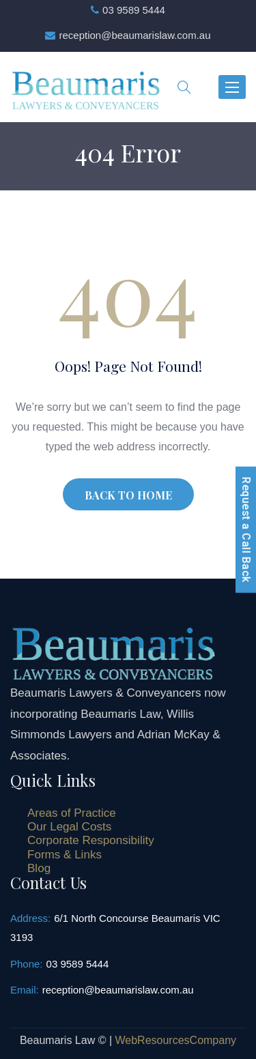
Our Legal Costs (69, 826)
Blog (39, 868)
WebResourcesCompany (176, 1040)
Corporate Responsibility (90, 840)
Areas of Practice (71, 813)
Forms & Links (64, 854)
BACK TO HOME (128, 495)
